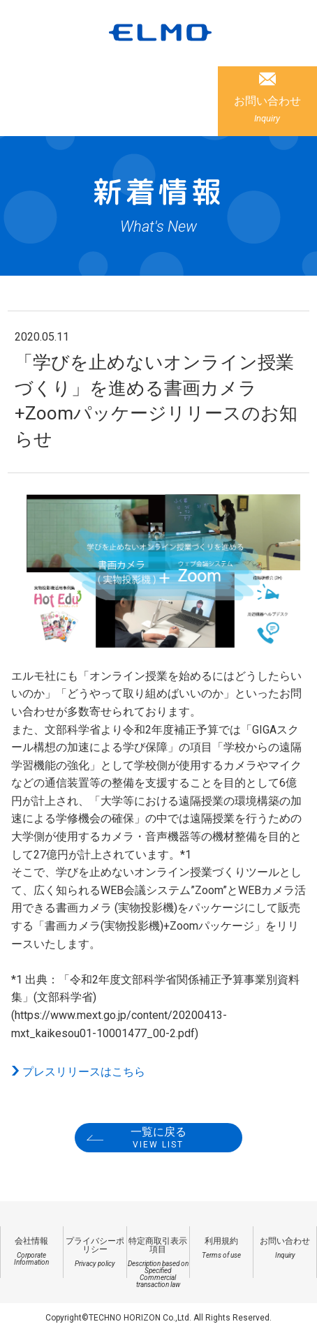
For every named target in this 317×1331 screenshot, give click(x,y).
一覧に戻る (158, 1137)
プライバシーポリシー (95, 1251)
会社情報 (32, 1251)
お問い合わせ (267, 108)
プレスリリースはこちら (83, 1071)
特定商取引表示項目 (158, 1262)
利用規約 (221, 1247)
